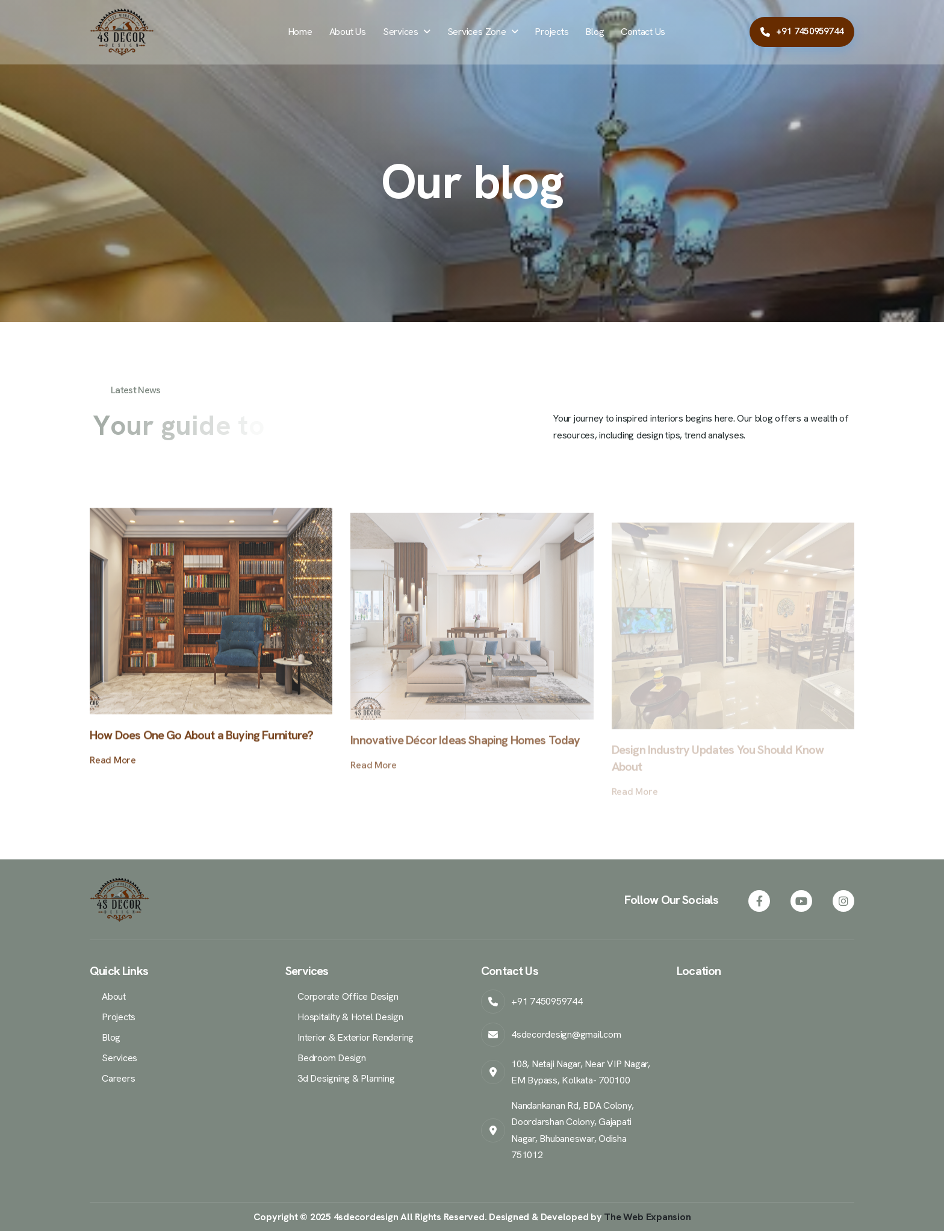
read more (113, 769)
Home (300, 31)
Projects (551, 31)
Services (400, 31)
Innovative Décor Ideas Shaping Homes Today (465, 754)
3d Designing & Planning (345, 1078)
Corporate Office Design (347, 996)
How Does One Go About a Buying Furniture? (201, 744)
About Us (347, 31)
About (114, 996)
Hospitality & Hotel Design (350, 1017)
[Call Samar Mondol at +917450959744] (802, 32)
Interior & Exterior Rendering (355, 1037)
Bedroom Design (331, 1058)
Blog (594, 31)
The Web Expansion (647, 1217)
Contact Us (643, 31)
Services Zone (476, 31)
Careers (118, 1078)
